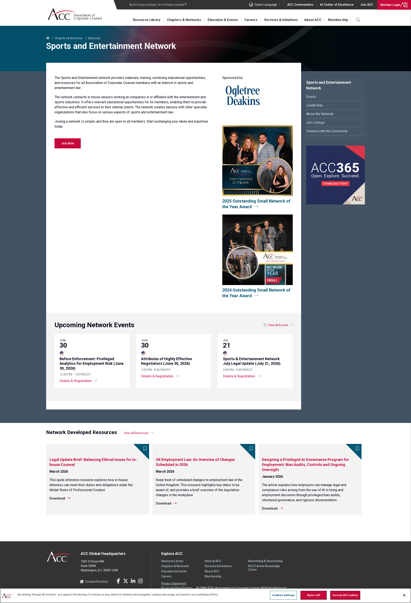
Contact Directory (96, 581)
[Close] (404, 595)
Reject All (313, 595)
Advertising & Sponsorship (265, 561)
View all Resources (136, 433)
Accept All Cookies (345, 595)
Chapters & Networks (182, 20)
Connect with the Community (327, 131)
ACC (59, 556)
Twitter (125, 581)
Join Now (67, 143)
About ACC (312, 20)
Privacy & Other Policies (176, 588)
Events (311, 97)
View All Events (278, 325)
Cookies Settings (283, 595)
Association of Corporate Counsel (75, 14)
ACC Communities (302, 4)
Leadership (314, 105)
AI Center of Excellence (337, 4)
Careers (250, 20)
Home (47, 38)
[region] (205, 595)
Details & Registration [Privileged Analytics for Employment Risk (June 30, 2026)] (76, 381)
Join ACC (366, 4)
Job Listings (315, 122)
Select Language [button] (267, 4)
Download (57, 498)
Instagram (140, 581)
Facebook (118, 581)
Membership (338, 20)
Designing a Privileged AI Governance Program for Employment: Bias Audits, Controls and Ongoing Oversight (305, 464)
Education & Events (221, 20)
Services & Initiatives (280, 20)
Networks (94, 38)
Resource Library (145, 20)
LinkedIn (133, 581)
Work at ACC (213, 561)
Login (390, 4)
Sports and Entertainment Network (328, 85)
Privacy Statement (173, 583)
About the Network (319, 114)
